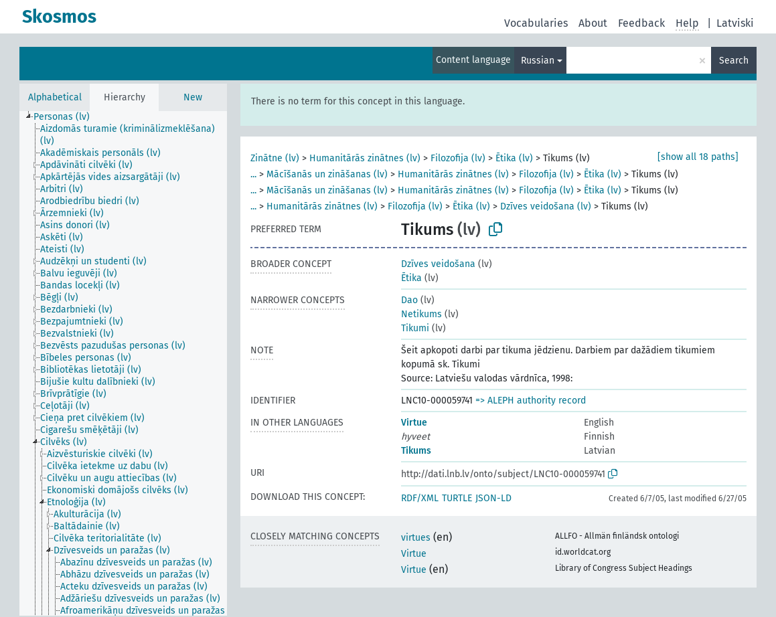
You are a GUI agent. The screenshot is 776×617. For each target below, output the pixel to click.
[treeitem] (67, 117)
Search (734, 60)
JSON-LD (493, 498)
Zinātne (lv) (274, 158)
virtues (416, 537)
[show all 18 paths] (698, 157)
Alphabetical (55, 97)
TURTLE (457, 498)
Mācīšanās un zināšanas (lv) (327, 174)
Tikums (416, 450)
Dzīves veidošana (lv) (545, 206)
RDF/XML (420, 498)
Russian (537, 60)
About (592, 23)
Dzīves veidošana (438, 264)
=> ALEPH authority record (530, 400)
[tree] (123, 363)
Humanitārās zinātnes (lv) (364, 158)
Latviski (735, 23)
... (253, 174)
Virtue (414, 422)
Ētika (411, 278)
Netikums (421, 314)
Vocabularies (536, 23)
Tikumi (415, 328)
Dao (409, 300)
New (192, 97)
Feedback (641, 23)
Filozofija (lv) (458, 158)
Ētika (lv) (514, 158)
